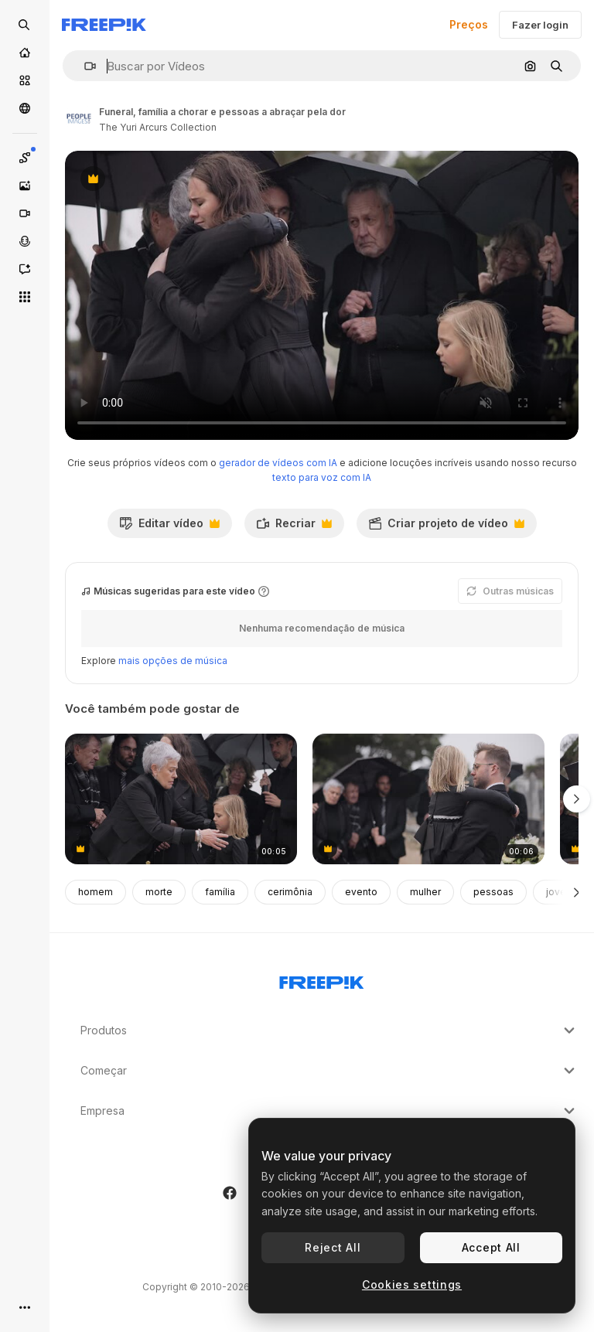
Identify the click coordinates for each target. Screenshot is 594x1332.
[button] (84, 66)
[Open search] (24, 24)
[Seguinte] (576, 892)
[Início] (24, 52)
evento (361, 892)
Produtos (329, 1030)
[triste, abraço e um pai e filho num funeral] (428, 799)
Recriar (294, 527)
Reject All (332, 1247)
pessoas (493, 892)
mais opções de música (172, 660)
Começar (329, 1070)
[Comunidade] (24, 108)
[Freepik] (104, 25)
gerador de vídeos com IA (278, 462)
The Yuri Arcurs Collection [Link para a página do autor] (158, 127)
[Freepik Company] (321, 979)
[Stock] (24, 80)
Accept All (491, 1247)
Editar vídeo (169, 527)
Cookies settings (412, 1284)
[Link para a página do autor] (79, 117)
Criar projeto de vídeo (446, 527)
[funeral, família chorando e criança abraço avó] (181, 799)
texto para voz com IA (321, 477)
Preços (468, 24)
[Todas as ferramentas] (24, 296)
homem (95, 892)
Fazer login (540, 25)
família (220, 892)
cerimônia (290, 892)
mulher (425, 892)
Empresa (329, 1111)
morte (158, 892)
